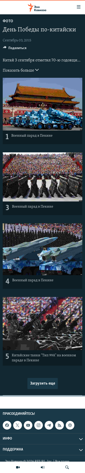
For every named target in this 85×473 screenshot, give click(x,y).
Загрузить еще (42, 383)
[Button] (15, 49)
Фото (8, 21)
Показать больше (21, 70)
